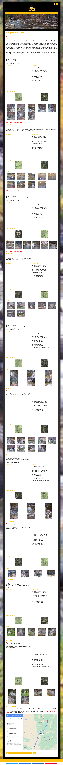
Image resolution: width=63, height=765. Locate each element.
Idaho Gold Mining (31, 7)
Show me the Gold (11, 706)
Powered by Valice (31, 761)
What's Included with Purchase (27, 753)
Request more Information (12, 753)
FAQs (37, 753)
